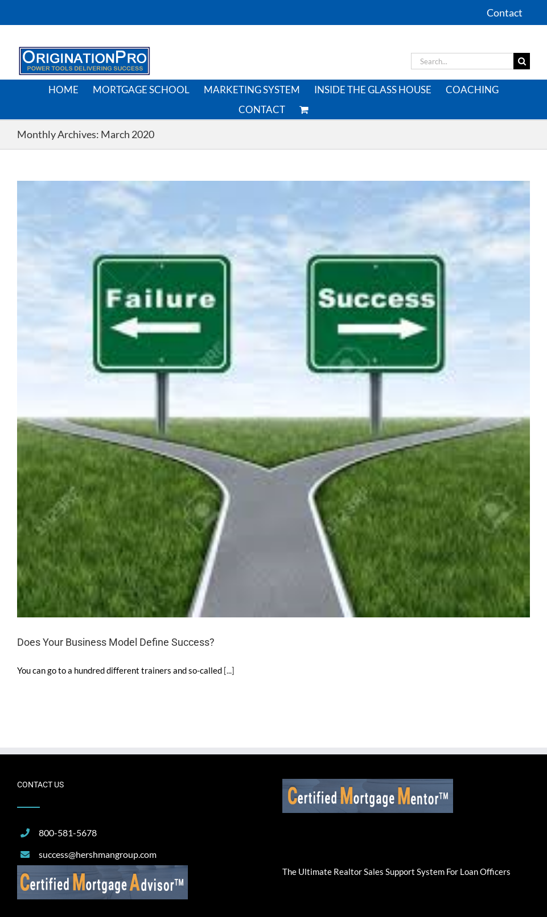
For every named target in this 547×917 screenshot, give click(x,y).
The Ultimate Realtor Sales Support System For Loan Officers (396, 871)
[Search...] (462, 61)
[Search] (521, 61)
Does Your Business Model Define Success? (116, 642)
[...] (229, 670)
